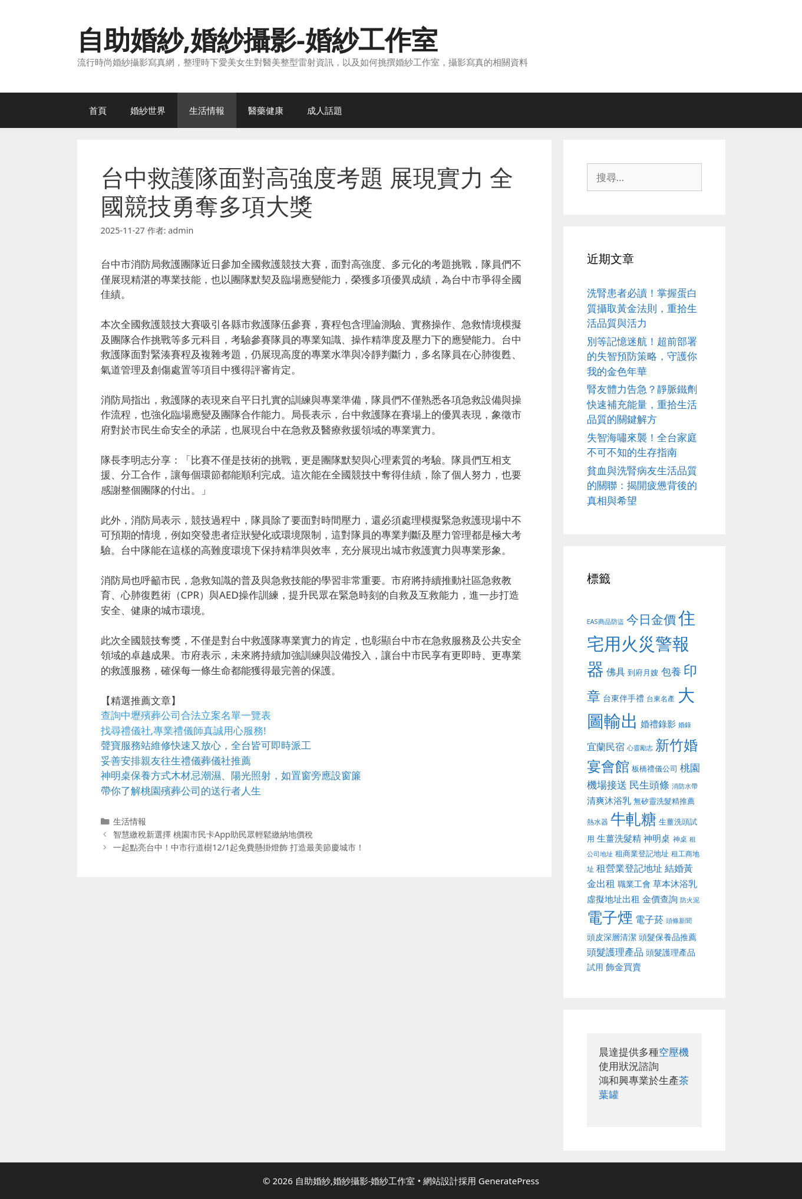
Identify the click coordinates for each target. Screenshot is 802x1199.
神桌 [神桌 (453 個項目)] (680, 838)
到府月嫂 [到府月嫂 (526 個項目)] (643, 672)
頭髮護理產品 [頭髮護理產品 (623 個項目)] (615, 951)
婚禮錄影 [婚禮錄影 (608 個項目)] (658, 724)
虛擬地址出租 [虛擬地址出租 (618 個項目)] (613, 899)
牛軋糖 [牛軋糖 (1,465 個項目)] (633, 818)
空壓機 (674, 1052)
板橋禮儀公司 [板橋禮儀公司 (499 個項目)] (655, 768)
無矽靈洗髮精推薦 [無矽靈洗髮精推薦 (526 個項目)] (664, 801)
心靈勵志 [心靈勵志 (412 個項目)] (640, 748)
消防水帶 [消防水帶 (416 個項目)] (685, 786)
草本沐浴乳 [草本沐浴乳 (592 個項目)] (675, 883)
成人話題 (324, 110)
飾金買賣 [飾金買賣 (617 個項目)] (623, 967)
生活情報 (207, 110)
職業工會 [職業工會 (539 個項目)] (634, 883)
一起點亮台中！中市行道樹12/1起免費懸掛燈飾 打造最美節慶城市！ (238, 847)
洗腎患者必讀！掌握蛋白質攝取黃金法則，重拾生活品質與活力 (642, 308)
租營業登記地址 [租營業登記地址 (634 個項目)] (629, 868)
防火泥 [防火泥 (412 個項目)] (689, 900)
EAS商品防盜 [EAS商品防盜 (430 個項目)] (605, 621)
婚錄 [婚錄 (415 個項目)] (684, 725)
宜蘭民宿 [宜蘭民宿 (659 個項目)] (606, 746)
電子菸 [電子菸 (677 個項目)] (649, 919)
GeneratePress (508, 1181)
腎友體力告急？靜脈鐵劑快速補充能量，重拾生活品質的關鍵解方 (642, 404)
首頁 (98, 110)
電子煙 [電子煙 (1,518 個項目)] (610, 917)
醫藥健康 (265, 110)
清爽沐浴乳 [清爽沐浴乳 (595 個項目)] (609, 800)
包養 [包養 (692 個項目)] (671, 671)
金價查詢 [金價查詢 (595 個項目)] (660, 899)
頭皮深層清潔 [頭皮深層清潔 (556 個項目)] (611, 936)
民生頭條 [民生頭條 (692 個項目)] (649, 784)
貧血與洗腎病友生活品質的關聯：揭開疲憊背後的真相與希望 (642, 485)
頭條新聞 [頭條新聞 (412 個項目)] (679, 921)
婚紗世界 (148, 110)
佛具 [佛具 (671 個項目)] (615, 671)
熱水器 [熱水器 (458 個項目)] (597, 821)
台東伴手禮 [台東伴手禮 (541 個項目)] (623, 698)
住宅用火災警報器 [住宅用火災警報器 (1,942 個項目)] (641, 643)
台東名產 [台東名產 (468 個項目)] (660, 699)
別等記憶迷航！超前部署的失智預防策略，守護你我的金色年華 (642, 356)
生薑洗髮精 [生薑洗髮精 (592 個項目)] (619, 838)
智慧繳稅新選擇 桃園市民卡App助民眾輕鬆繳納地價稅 (213, 834)
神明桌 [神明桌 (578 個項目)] (656, 838)
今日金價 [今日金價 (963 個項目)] (651, 619)
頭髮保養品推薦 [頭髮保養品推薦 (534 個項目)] (668, 936)
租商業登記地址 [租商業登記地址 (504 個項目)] (642, 853)
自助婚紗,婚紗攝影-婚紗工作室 (257, 39)
